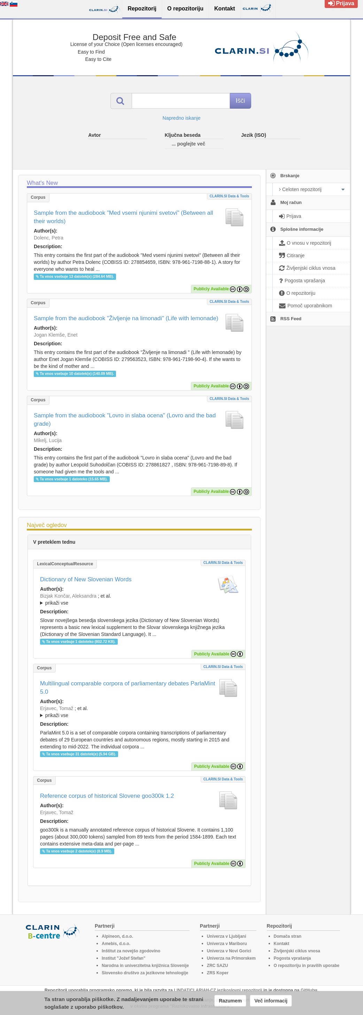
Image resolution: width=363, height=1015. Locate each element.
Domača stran (287, 936)
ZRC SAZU (217, 965)
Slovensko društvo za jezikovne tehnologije (145, 972)
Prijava (341, 3)
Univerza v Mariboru (227, 943)
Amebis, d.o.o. (116, 943)
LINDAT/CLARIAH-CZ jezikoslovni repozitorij (218, 990)
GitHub (308, 990)
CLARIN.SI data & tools (229, 196)
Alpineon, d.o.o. (117, 936)
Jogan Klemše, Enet (55, 335)
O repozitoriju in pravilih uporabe (307, 965)
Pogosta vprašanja (292, 958)
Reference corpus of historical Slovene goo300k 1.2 (107, 796)
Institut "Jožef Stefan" (123, 958)
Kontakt (281, 943)
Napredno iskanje (182, 118)
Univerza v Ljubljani (226, 936)
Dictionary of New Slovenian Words (86, 579)
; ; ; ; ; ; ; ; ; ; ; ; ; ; (139, 599)
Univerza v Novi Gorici (229, 951)
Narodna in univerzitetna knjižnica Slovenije (145, 965)
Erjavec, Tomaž (56, 708)
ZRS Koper (218, 972)
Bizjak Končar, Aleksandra (68, 596)
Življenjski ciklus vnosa (297, 951)
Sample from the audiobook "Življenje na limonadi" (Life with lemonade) (126, 318)
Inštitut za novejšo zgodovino (131, 951)
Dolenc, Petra (48, 238)
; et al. (139, 599)
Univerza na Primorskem (231, 958)
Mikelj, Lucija (48, 440)
